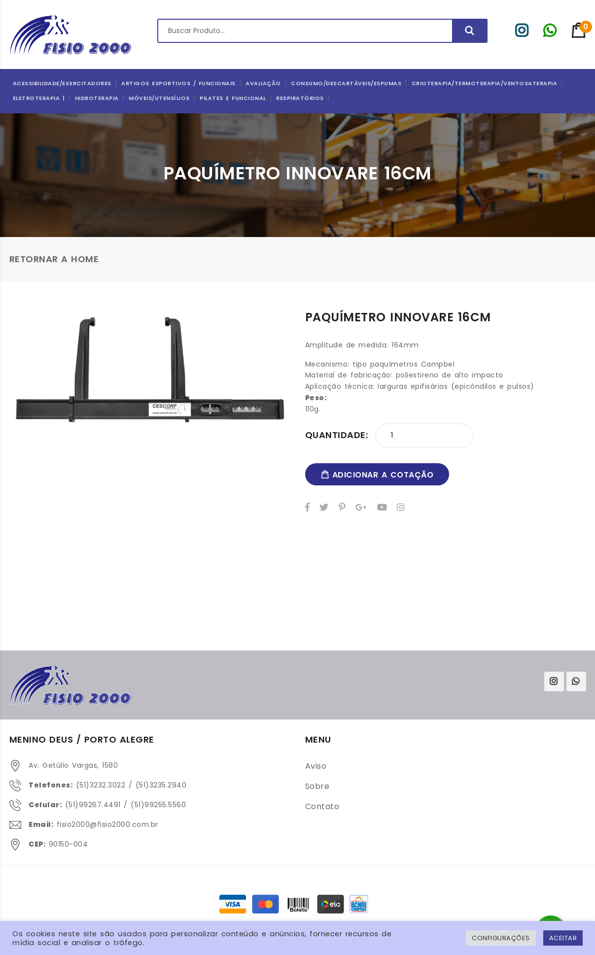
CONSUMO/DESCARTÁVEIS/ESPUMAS (346, 83)
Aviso (316, 766)
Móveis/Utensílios (159, 98)
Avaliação (263, 83)
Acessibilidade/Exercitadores (62, 83)
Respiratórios (300, 98)
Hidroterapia (97, 98)
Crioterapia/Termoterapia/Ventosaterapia (485, 83)
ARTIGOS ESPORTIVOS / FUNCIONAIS (178, 83)
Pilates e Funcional (233, 98)
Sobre (317, 786)
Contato (322, 806)
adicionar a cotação (377, 474)
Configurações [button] (501, 938)
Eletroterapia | (39, 98)
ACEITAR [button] (563, 938)
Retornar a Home (54, 259)
